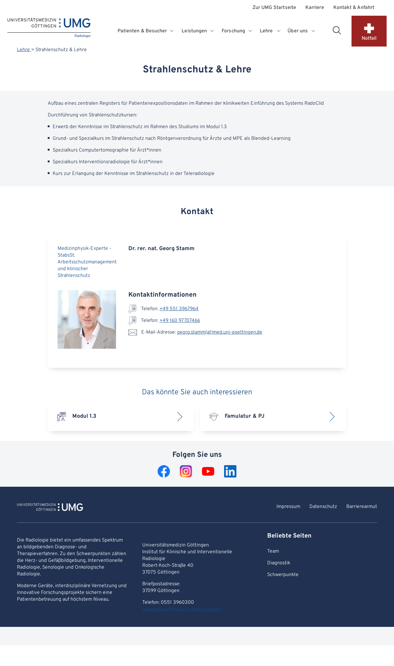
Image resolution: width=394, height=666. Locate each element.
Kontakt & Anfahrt (353, 8)
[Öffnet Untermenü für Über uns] (313, 31)
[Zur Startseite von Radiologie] (50, 508)
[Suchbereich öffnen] (337, 30)
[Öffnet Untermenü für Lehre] (278, 31)
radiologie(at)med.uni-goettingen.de (181, 609)
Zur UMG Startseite (274, 8)
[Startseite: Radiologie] (48, 28)
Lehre (24, 50)
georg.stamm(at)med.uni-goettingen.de (219, 332)
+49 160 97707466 (179, 321)
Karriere (314, 8)
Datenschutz (323, 507)
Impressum (288, 507)
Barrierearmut (361, 507)
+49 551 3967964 (179, 309)
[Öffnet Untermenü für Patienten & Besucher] (172, 31)
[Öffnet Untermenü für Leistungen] (212, 31)
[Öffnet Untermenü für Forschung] (251, 31)
